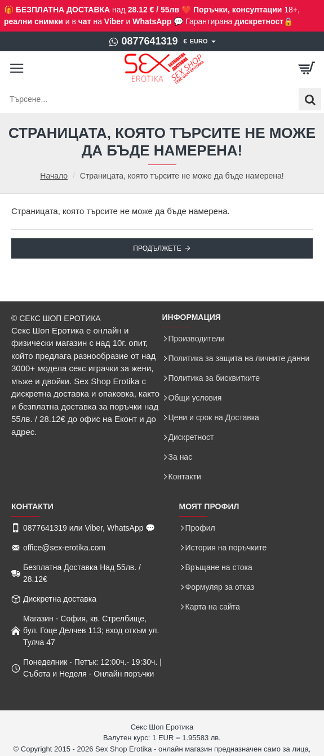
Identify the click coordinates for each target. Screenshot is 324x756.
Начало (54, 176)
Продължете (157, 248)
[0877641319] (142, 41)
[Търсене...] (310, 99)
